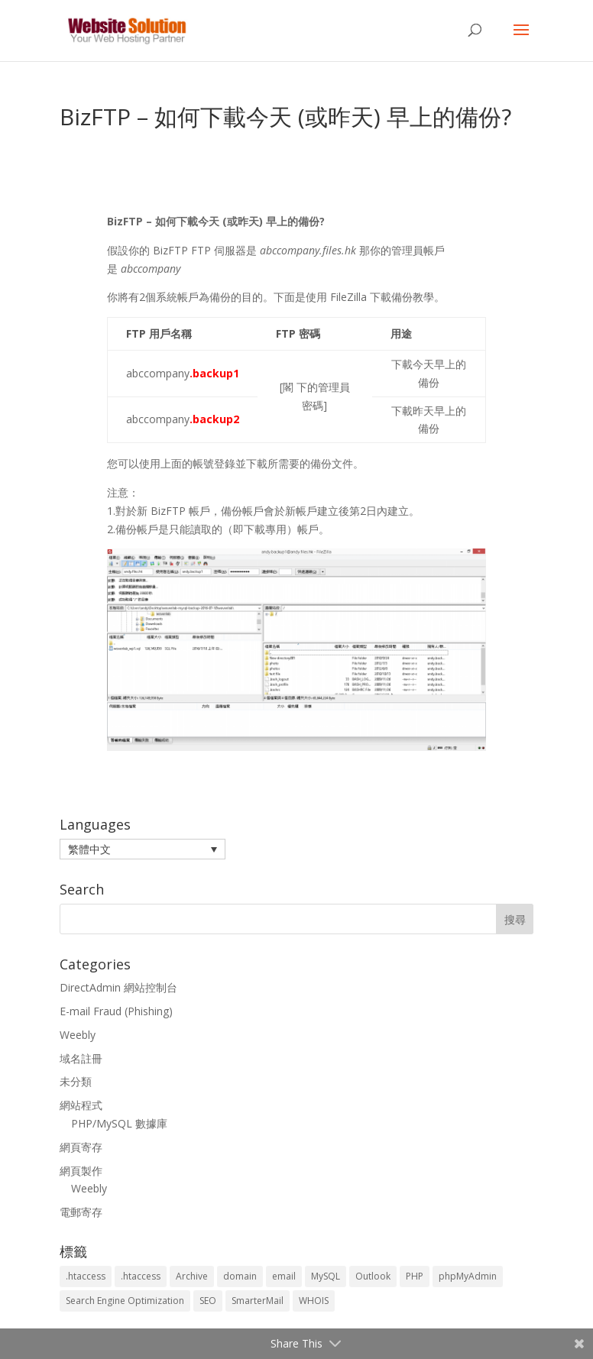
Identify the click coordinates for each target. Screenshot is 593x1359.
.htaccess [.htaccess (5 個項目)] (140, 1276)
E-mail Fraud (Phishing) (116, 1011)
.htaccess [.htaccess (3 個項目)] (85, 1276)
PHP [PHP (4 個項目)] (414, 1276)
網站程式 (81, 1105)
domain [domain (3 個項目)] (240, 1276)
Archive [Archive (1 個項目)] (192, 1276)
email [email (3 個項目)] (284, 1276)
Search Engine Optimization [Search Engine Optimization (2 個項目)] (125, 1300)
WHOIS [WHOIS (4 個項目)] (314, 1300)
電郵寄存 (81, 1212)
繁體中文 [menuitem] (89, 849)
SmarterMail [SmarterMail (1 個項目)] (258, 1300)
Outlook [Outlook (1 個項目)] (372, 1276)
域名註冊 (81, 1058)
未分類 (76, 1081)
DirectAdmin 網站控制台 (118, 987)
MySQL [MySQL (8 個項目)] (325, 1276)
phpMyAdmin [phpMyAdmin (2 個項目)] (468, 1276)
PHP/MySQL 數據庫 (119, 1123)
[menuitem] (142, 849)
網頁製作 (81, 1170)
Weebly (78, 1034)
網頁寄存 (81, 1147)
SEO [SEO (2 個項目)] (207, 1300)
